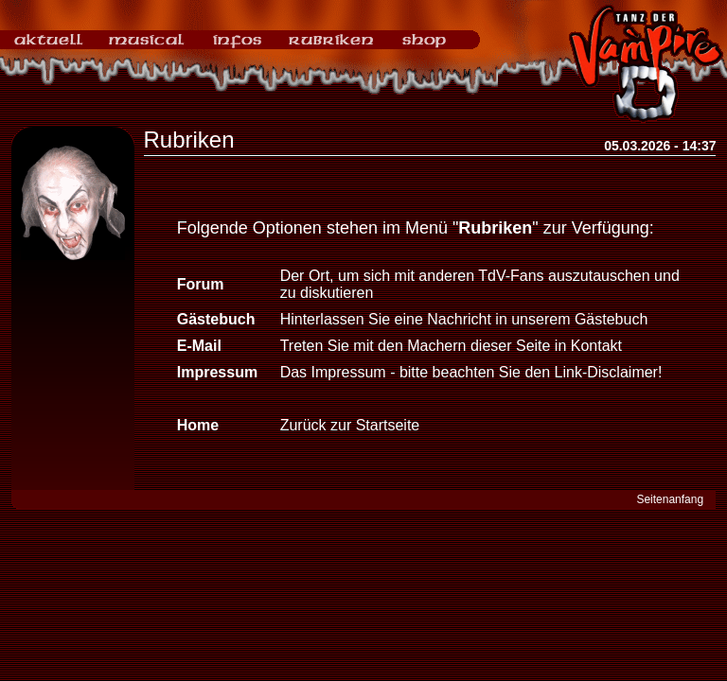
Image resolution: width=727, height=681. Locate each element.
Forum (200, 284)
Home (198, 425)
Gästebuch (216, 319)
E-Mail (199, 346)
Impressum (217, 372)
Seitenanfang (669, 499)
